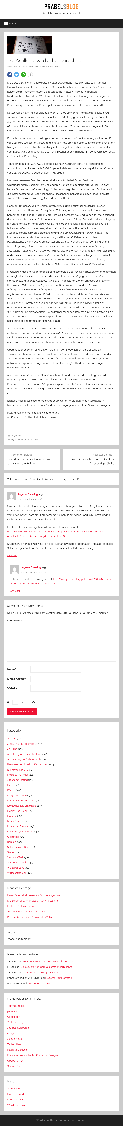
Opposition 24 (15, 1060)
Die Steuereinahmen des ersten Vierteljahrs (32, 900)
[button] (9, 74)
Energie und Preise (17, 769)
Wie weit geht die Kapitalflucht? (26, 911)
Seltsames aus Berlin (18, 847)
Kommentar (15, 620)
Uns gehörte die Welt (40, 983)
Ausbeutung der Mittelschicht (23, 759)
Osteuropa (13, 836)
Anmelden (13, 1088)
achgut (11, 1033)
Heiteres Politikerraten (20, 906)
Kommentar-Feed (17, 1099)
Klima (10, 785)
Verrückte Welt (15, 857)
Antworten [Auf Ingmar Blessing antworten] (12, 555)
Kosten (34, 439)
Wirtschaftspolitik (16, 872)
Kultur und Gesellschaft (20, 800)
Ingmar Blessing (28, 494)
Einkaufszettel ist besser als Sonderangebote (33, 895)
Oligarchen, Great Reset (20, 831)
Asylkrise (16, 435)
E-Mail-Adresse (17, 678)
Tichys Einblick (16, 1005)
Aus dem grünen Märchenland (24, 754)
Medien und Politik (17, 811)
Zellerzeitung (15, 1022)
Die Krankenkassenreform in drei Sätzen (30, 917)
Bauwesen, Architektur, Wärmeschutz (28, 764)
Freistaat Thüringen (17, 774)
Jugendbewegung (17, 779)
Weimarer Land (15, 867)
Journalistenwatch (18, 1027)
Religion (11, 842)
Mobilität (12, 816)
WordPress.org (16, 1104)
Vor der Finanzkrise (17, 862)
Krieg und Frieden (17, 795)
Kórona (11, 790)
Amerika (11, 738)
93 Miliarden (17, 439)
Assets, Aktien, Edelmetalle (22, 743)
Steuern (11, 852)
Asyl (27, 439)
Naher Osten (14, 821)
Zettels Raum (15, 1044)
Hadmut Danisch (17, 1049)
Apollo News (14, 1038)
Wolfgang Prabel (52, 66)
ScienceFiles (14, 1066)
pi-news (12, 1011)
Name (11, 669)
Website (12, 688)
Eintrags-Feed (15, 1093)
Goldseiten (13, 1016)
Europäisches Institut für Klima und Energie (32, 1055)
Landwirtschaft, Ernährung (22, 805)
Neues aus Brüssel (17, 826)
